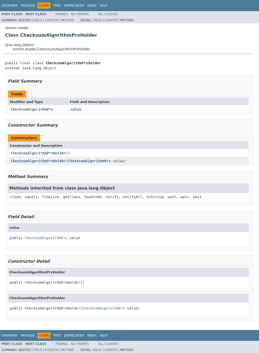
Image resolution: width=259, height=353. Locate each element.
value (76, 109)
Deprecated (74, 5)
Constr (51, 20)
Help (103, 5)
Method (67, 20)
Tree (57, 5)
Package (28, 5)
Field (37, 20)
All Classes (108, 14)
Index (92, 5)
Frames (62, 14)
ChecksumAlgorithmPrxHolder (38, 153)
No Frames (80, 14)
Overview (10, 5)
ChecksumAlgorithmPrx (32, 109)
